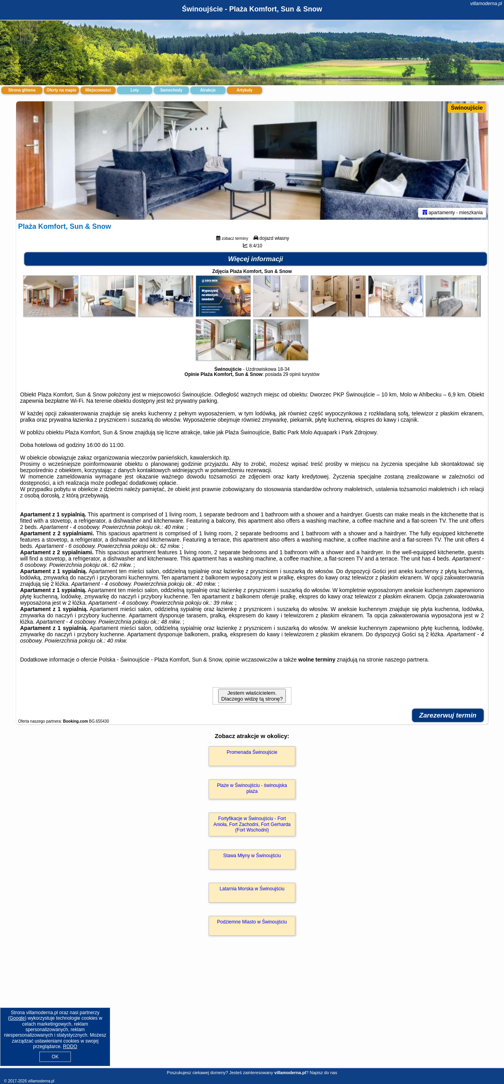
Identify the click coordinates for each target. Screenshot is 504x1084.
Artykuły (244, 90)
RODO (70, 1046)
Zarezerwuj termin (448, 715)
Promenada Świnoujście (252, 752)
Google (17, 1018)
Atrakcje (207, 90)
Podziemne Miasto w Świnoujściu (252, 922)
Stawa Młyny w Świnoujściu (252, 855)
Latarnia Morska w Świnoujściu (252, 888)
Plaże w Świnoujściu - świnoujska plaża (252, 788)
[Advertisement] (252, 1010)
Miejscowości (98, 90)
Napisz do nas (323, 1072)
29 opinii (292, 374)
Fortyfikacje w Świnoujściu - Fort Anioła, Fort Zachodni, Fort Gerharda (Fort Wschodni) (252, 824)
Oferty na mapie (61, 90)
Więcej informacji (255, 259)
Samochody (171, 90)
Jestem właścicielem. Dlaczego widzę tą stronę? (252, 696)
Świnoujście (467, 108)
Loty (134, 90)
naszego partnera (406, 659)
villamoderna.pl (486, 3)
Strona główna (21, 90)
